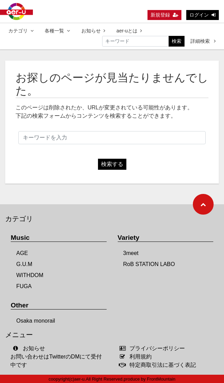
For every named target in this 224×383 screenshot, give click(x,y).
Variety (129, 237)
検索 (176, 41)
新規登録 (164, 15)
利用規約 (137, 357)
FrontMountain (161, 379)
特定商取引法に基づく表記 (159, 365)
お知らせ (93, 30)
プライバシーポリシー (154, 348)
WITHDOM (29, 275)
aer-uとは (129, 30)
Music (20, 237)
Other (19, 305)
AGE (22, 253)
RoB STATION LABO (149, 264)
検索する (112, 164)
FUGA (24, 286)
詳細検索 (203, 41)
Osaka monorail (35, 321)
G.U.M (24, 264)
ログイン (202, 15)
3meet (130, 253)
